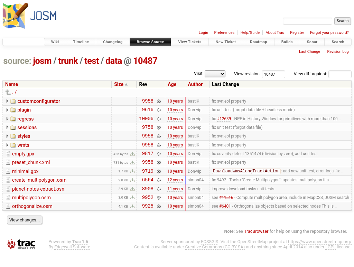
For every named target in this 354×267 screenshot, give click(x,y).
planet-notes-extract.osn (38, 199)
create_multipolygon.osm (39, 189)
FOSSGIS (209, 255)
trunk (68, 61)
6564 (147, 190)
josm (42, 61)
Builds (287, 42)
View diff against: (323, 73)
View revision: (247, 73)
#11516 (226, 209)
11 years (175, 199)
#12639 (224, 121)
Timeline (81, 42)
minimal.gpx (25, 179)
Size (118, 84)
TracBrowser (256, 244)
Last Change (309, 51)
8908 (147, 200)
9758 (147, 131)
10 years (175, 101)
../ (14, 92)
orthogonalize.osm (32, 218)
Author (195, 84)
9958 (147, 101)
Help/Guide (250, 32)
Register (297, 32)
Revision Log (337, 51)
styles (23, 140)
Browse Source (150, 42)
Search (338, 42)
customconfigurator (38, 101)
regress (25, 121)
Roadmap (258, 42)
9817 (147, 160)
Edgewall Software (72, 260)
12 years (175, 190)
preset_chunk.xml (31, 169)
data (113, 61)
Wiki (55, 42)
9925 (147, 219)
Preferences (224, 32)
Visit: (199, 73)
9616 (147, 111)
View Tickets (189, 42)
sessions (27, 130)
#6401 (225, 219)
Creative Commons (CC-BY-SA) (215, 260)
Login (203, 32)
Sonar (312, 42)
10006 (146, 121)
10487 (145, 61)
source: (17, 61)
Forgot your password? (329, 32)
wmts (23, 150)
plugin (24, 111)
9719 (147, 180)
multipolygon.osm (31, 209)
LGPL (330, 260)
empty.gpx (23, 160)
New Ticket (226, 42)
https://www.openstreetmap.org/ (320, 255)
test (91, 61)
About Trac (275, 32)
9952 (147, 209)
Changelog (112, 42)
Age (172, 84)
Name (11, 84)
